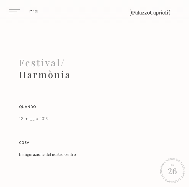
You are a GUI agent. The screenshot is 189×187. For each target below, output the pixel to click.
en (36, 11)
